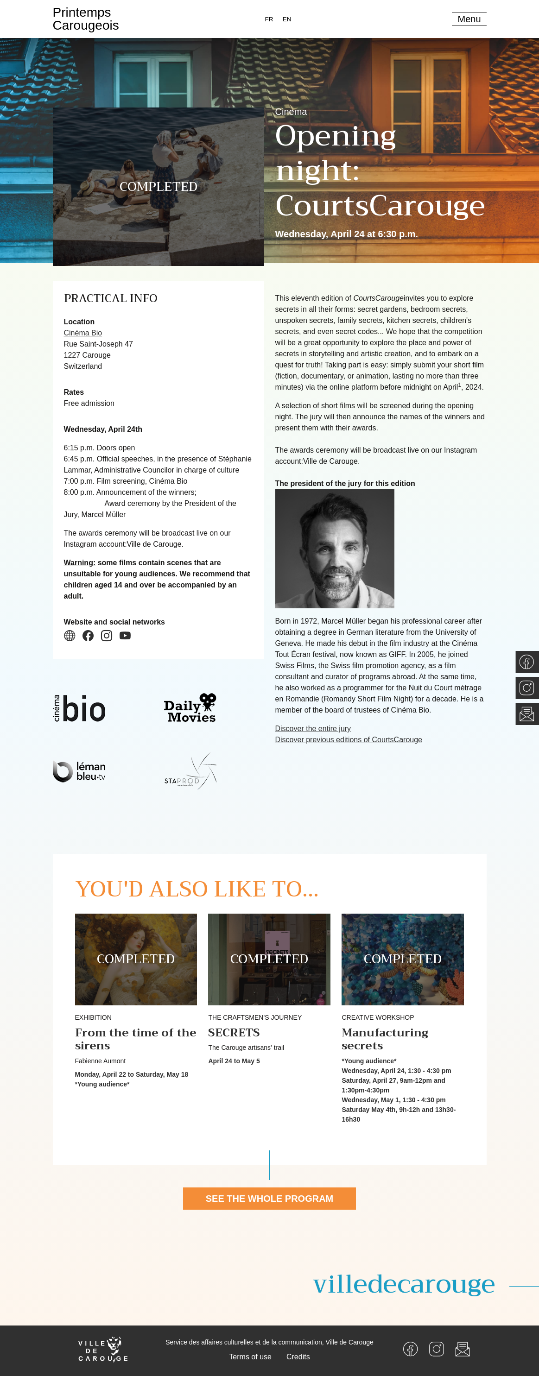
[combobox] (287, 19)
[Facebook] (410, 1348)
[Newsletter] (462, 1348)
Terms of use (250, 1357)
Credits (298, 1357)
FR (269, 19)
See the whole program (270, 1198)
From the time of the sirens (136, 1039)
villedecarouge (403, 1284)
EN (287, 19)
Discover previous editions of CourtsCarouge (348, 740)
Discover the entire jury (313, 728)
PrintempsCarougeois (86, 18)
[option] (269, 19)
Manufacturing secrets (385, 1039)
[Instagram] (436, 1348)
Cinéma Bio (83, 333)
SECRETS (234, 1032)
